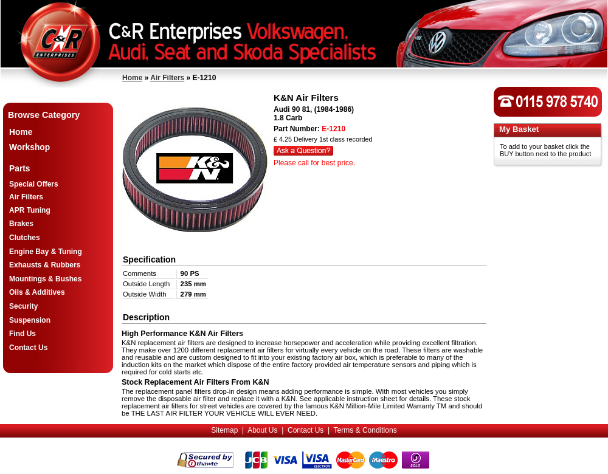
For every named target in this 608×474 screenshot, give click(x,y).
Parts (19, 168)
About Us (262, 430)
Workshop (29, 147)
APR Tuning (29, 210)
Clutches (24, 237)
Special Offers (33, 184)
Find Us (22, 333)
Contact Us (28, 347)
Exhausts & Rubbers (44, 265)
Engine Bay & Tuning (45, 251)
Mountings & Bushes (45, 279)
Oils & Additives (37, 292)
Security (23, 306)
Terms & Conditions (365, 430)
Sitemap (224, 430)
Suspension (29, 320)
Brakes (21, 223)
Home (132, 78)
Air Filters (167, 78)
